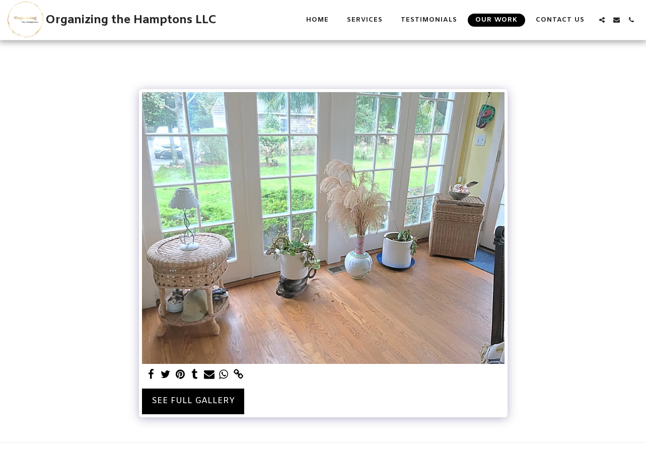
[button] (602, 20)
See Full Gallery (193, 401)
